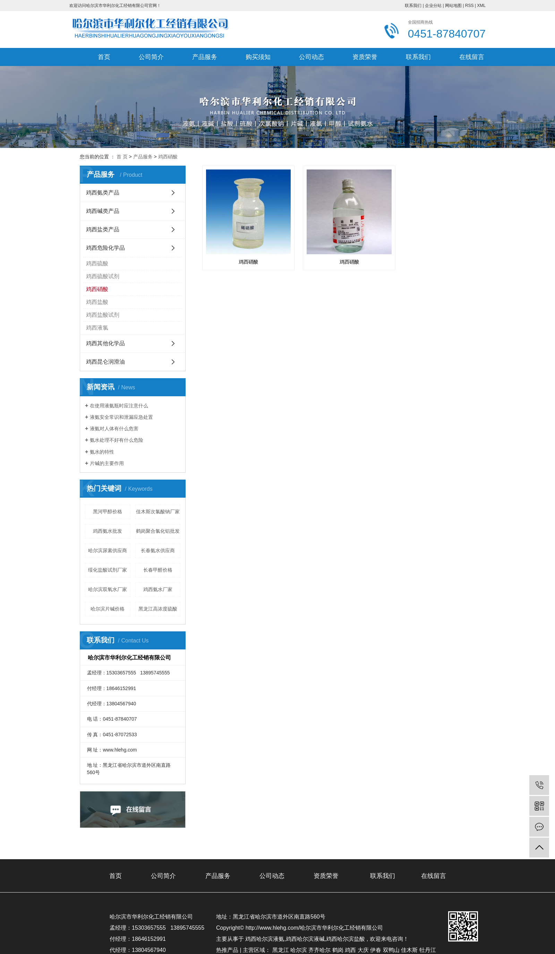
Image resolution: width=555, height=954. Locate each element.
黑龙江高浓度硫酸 (157, 609)
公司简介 (151, 56)
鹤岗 (337, 950)
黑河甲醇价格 (107, 511)
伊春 (375, 950)
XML (481, 5)
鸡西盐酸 (97, 302)
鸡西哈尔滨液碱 (305, 939)
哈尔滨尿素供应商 (107, 550)
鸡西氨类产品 (102, 193)
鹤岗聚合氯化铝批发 (158, 531)
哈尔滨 (298, 950)
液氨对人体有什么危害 (114, 428)
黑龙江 (280, 950)
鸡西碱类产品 (102, 211)
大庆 (363, 950)
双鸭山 (391, 950)
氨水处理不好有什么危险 (116, 440)
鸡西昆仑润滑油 (105, 362)
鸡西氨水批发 (107, 531)
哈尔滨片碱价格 (108, 609)
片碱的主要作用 (107, 463)
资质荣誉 (364, 56)
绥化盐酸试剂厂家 (107, 570)
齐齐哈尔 (319, 950)
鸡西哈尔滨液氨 (264, 939)
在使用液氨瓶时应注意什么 (119, 405)
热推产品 (227, 950)
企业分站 (433, 5)
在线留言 (471, 56)
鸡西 (350, 950)
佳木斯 (409, 950)
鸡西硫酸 (97, 263)
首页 (104, 56)
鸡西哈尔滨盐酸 (345, 939)
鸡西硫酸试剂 (102, 276)
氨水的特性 (102, 452)
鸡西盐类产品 (102, 229)
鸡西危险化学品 (105, 248)
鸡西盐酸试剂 (102, 315)
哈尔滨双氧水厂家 (107, 589)
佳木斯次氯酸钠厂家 (158, 511)
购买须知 (258, 56)
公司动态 (311, 56)
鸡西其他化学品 (105, 343)
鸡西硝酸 (168, 156)
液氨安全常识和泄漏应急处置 (121, 417)
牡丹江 (427, 950)
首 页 (122, 156)
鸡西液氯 (97, 328)
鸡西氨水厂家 (157, 589)
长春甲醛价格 (157, 570)
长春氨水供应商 (158, 550)
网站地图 (453, 5)
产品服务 (204, 56)
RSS (469, 5)
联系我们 (413, 5)
